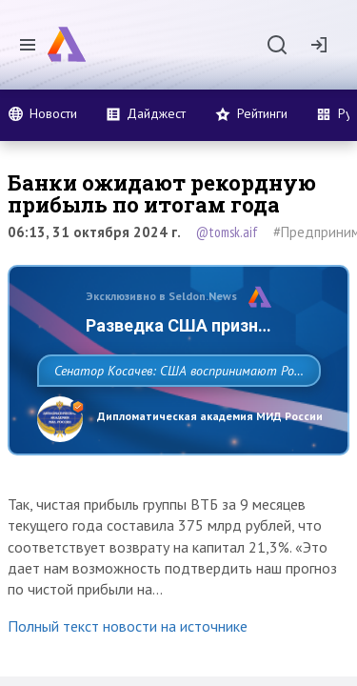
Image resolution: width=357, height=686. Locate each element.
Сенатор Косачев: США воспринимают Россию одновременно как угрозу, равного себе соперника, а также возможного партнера (173, 412)
